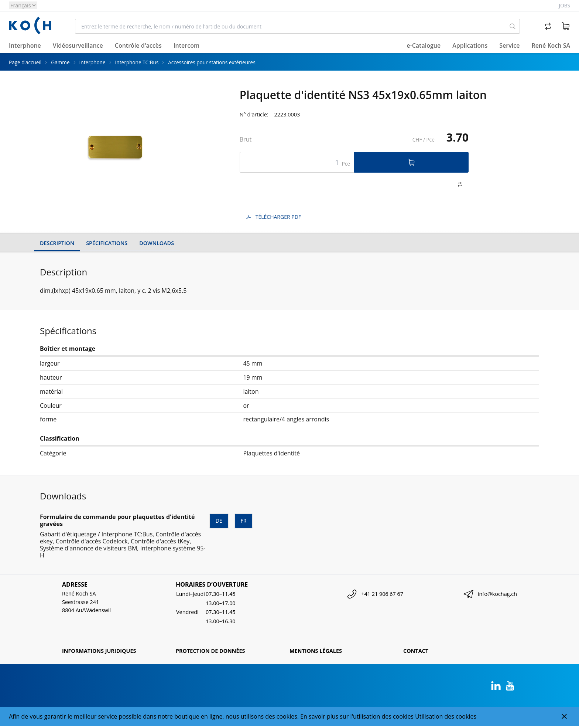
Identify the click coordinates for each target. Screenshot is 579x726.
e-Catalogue (424, 45)
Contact (415, 650)
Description (57, 243)
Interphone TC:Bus (137, 62)
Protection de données (210, 650)
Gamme (60, 62)
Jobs (564, 5)
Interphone (92, 62)
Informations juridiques (99, 650)
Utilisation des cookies (445, 716)
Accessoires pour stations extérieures (211, 62)
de (219, 520)
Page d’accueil (25, 62)
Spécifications (106, 243)
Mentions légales (316, 650)
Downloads (156, 243)
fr (244, 520)
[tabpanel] (115, 144)
